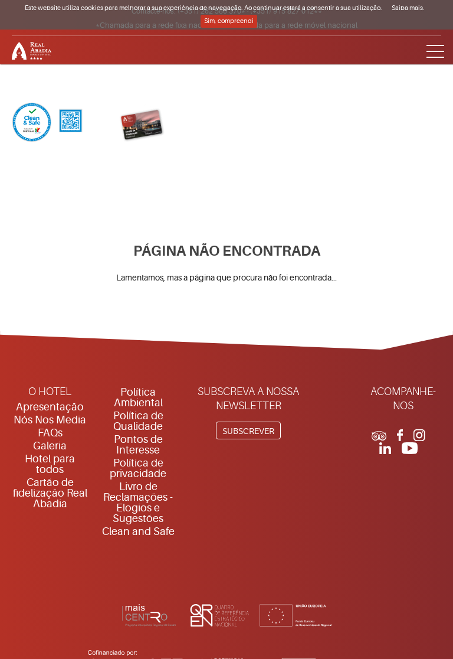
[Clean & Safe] (47, 123)
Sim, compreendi (229, 21)
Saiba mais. (408, 8)
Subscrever (248, 431)
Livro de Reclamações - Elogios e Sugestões (138, 502)
